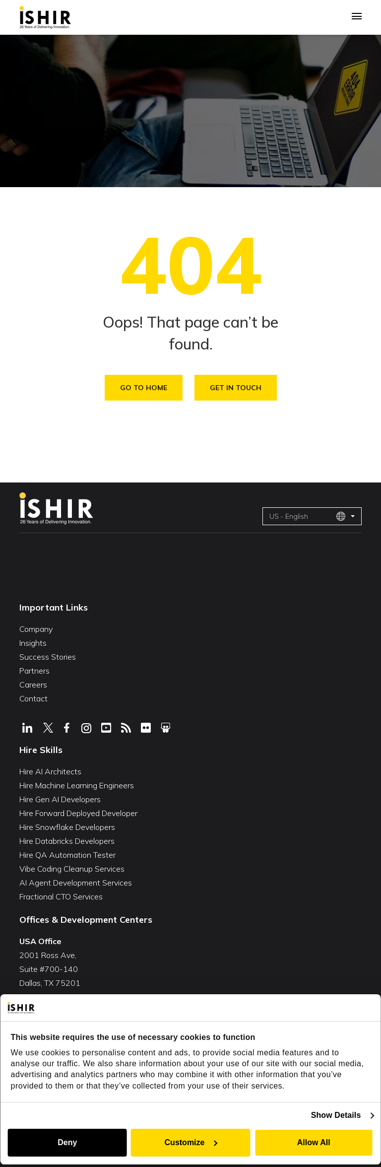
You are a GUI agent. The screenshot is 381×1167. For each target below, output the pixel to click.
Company (36, 629)
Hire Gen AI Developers (60, 799)
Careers (33, 684)
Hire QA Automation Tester (67, 855)
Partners (34, 671)
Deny (67, 1142)
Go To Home (143, 387)
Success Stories (47, 657)
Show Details (336, 1115)
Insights (33, 643)
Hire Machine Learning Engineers (76, 785)
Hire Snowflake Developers (67, 827)
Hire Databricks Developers (67, 841)
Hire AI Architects (50, 771)
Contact (33, 698)
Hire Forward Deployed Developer (78, 813)
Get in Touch (235, 387)
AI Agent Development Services (75, 883)
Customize (191, 1142)
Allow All (313, 1142)
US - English (307, 516)
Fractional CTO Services (61, 896)
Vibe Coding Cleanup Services (72, 869)
